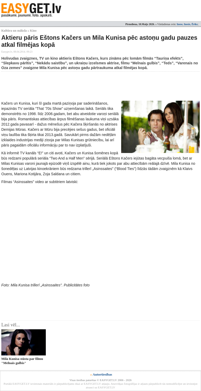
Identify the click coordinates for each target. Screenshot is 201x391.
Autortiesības (102, 374)
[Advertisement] (96, 86)
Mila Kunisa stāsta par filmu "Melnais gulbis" (22, 361)
